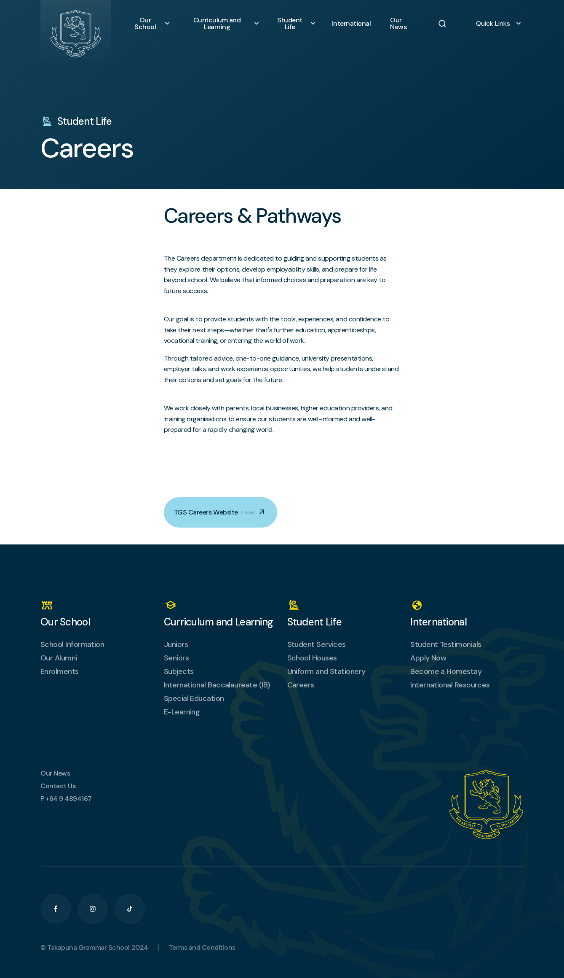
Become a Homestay (445, 671)
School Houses (312, 658)
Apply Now (428, 658)
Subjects (179, 671)
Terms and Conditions (202, 947)
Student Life (296, 23)
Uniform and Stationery (326, 671)
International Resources (450, 685)
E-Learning (182, 712)
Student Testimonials (445, 644)
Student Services (316, 644)
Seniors (176, 658)
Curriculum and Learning (223, 23)
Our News (402, 23)
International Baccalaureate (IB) (217, 685)
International (354, 23)
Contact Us (57, 786)
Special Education (194, 698)
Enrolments (59, 671)
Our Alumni (58, 658)
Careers (300, 685)
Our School (152, 23)
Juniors (176, 644)
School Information (72, 644)
